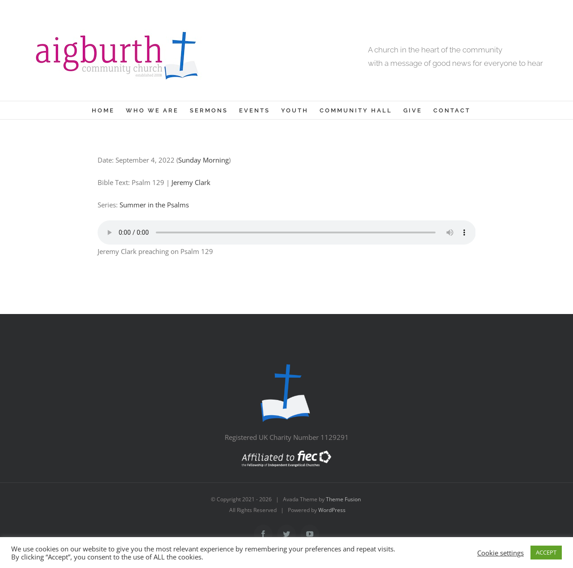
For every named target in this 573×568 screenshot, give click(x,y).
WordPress (332, 510)
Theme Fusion (343, 499)
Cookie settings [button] (500, 553)
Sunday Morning (203, 159)
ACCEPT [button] (546, 552)
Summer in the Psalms (154, 204)
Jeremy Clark (190, 182)
